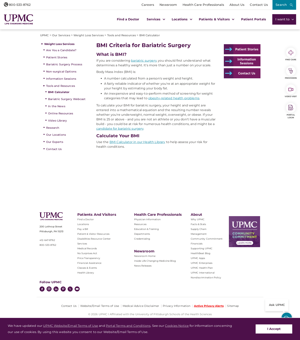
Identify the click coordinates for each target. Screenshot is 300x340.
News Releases (143, 265)
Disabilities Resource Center (94, 238)
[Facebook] (42, 289)
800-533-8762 (17, 5)
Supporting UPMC (201, 248)
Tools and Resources (60, 86)
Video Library (57, 120)
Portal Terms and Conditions (128, 326)
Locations (83, 224)
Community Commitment (206, 238)
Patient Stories (56, 57)
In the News (56, 106)
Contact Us (259, 5)
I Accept (274, 329)
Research (52, 127)
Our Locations (56, 134)
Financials (197, 243)
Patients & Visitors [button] (216, 19)
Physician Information (147, 219)
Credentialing (142, 238)
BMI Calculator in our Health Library (137, 142)
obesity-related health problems (173, 98)
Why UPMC (197, 219)
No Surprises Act (87, 253)
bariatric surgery (144, 60)
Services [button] (155, 19)
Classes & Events (87, 267)
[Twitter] (70, 289)
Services (82, 243)
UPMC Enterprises (202, 262)
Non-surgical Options (61, 71)
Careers (147, 5)
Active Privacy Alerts (209, 306)
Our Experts (54, 142)
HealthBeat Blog (200, 253)
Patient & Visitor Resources (93, 233)
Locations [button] (181, 19)
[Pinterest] (63, 289)
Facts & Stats (198, 224)
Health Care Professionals (203, 5)
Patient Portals (253, 19)
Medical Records (87, 248)
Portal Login (291, 111)
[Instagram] (49, 289)
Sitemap (233, 306)
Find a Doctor (128, 19)
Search (281, 5)
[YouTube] (77, 289)
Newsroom (168, 5)
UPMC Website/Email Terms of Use (70, 326)
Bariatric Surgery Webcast (66, 99)
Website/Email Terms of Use (99, 306)
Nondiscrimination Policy (206, 277)
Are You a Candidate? (61, 50)
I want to (284, 19)
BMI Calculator (58, 92)
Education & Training (146, 229)
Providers (291, 72)
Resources (140, 224)
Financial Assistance (89, 262)
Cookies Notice (177, 326)
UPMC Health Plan (202, 267)
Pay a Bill (82, 229)
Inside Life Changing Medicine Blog (155, 260)
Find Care (291, 54)
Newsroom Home (145, 256)
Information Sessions (61, 78)
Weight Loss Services (59, 44)
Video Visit (291, 91)
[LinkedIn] (56, 289)
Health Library (85, 272)
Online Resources (60, 113)
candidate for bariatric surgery (120, 128)
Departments (142, 233)
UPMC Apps (198, 258)
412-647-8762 (47, 240)
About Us (236, 5)
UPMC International (203, 272)
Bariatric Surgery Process (64, 64)
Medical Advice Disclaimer (141, 306)
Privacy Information (177, 306)
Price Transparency (88, 258)
